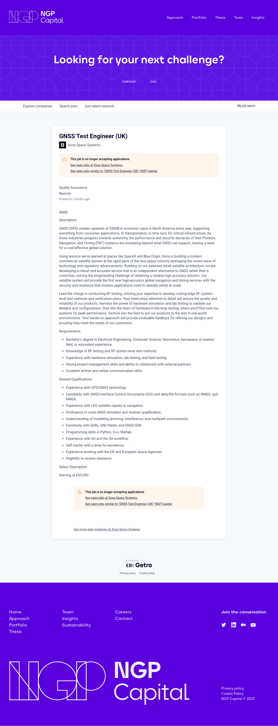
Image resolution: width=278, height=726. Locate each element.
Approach (175, 17)
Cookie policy (147, 573)
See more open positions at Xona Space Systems (107, 529)
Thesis (220, 17)
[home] (58, 17)
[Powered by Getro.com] (139, 563)
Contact (124, 618)
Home (15, 612)
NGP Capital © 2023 (238, 698)
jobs (68, 106)
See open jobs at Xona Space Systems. (96, 165)
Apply (63, 212)
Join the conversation (243, 612)
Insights (258, 17)
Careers (123, 612)
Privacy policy (128, 573)
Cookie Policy (232, 693)
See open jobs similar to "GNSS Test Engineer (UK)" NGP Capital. (114, 171)
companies (37, 106)
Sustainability (76, 625)
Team (238, 17)
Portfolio (199, 17)
